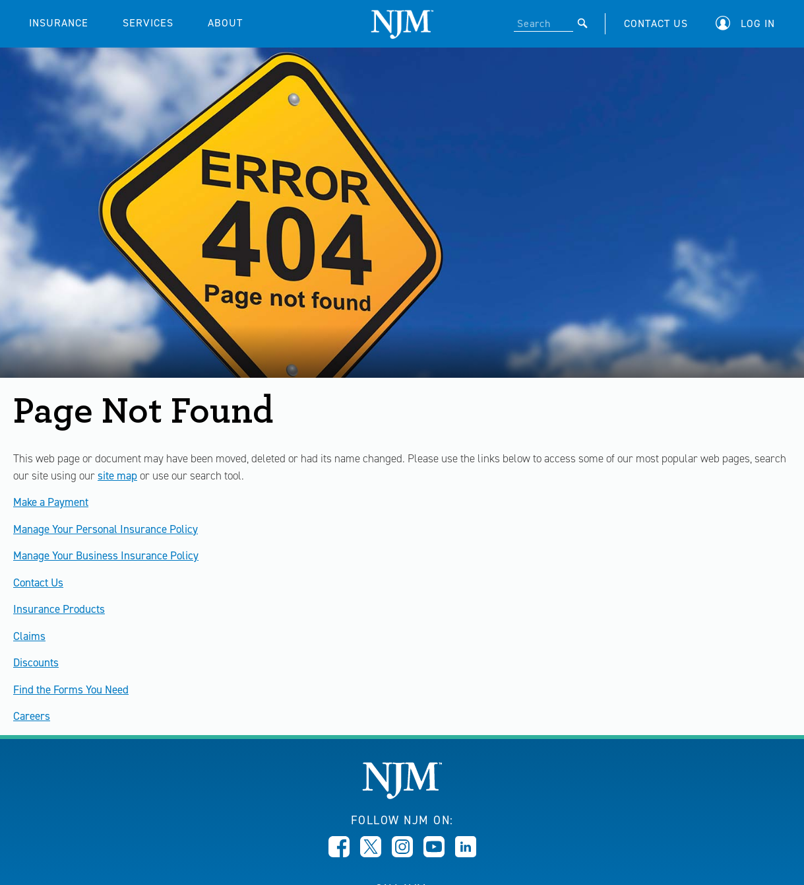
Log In (758, 23)
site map (117, 475)
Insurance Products (59, 609)
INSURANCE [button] (58, 23)
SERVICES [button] (148, 23)
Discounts (36, 662)
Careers (31, 716)
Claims (29, 636)
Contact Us (38, 582)
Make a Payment (50, 502)
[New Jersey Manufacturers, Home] (402, 795)
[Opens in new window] (339, 853)
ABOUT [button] (225, 23)
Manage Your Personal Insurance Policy (105, 529)
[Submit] (582, 23)
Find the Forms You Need (71, 689)
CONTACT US (656, 23)
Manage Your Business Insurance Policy (106, 555)
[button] (748, 23)
